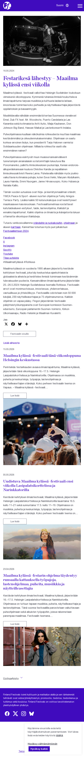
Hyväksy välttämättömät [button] (42, 743)
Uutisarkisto (11, 678)
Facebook (9, 237)
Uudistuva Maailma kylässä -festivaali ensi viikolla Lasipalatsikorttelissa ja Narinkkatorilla (38, 485)
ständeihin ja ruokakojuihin (47, 222)
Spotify (7, 249)
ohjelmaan (69, 222)
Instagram (8, 245)
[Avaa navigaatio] (80, 6)
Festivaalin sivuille (19, 333)
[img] (7, 713)
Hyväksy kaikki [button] (39, 748)
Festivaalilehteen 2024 (16, 230)
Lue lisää (14, 395)
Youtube (8, 253)
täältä (59, 735)
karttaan (16, 226)
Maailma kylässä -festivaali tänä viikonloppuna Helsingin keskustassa (42, 357)
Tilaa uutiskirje (11, 257)
